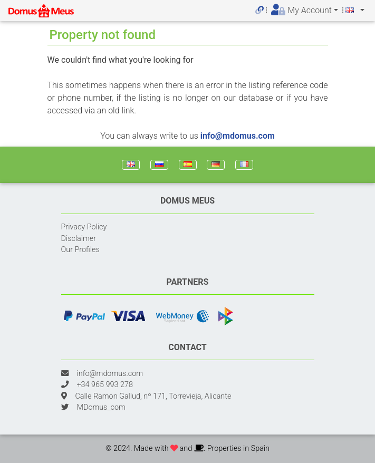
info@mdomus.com (237, 136)
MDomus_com (101, 407)
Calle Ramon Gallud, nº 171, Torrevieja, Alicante (153, 396)
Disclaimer (79, 238)
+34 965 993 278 (105, 384)
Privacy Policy (84, 227)
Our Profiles (80, 249)
